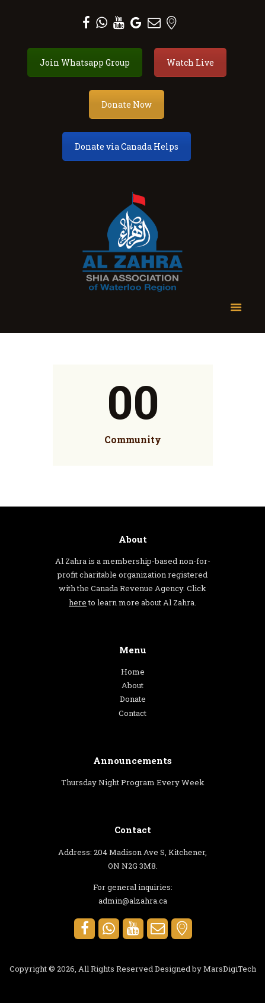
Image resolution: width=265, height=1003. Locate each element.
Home (133, 671)
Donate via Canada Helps (126, 146)
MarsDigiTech (229, 968)
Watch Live (190, 62)
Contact (132, 713)
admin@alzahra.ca (132, 900)
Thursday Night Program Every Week (133, 782)
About (132, 685)
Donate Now (126, 104)
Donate (133, 699)
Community (132, 440)
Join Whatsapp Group (85, 62)
